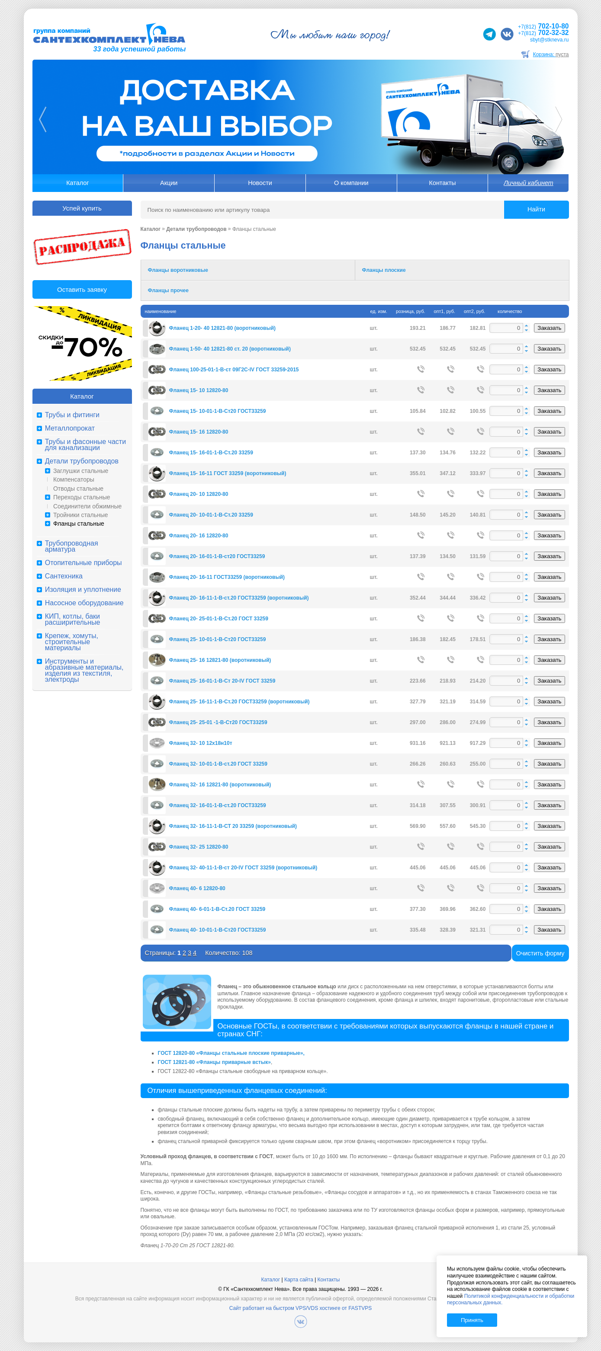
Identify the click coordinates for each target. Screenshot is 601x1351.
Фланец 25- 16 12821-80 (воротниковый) (220, 660)
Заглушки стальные (80, 471)
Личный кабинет (528, 182)
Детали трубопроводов (82, 461)
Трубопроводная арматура (71, 546)
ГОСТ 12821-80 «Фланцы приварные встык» (214, 1062)
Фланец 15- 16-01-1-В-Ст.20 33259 (211, 453)
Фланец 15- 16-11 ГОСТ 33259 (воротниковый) (227, 473)
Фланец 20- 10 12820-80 (198, 494)
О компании (351, 182)
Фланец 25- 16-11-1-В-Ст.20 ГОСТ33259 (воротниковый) (239, 702)
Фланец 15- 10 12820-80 (198, 390)
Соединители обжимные (87, 506)
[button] (526, 325)
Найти (536, 209)
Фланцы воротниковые (178, 270)
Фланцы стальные (78, 524)
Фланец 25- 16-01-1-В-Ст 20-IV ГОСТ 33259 (222, 681)
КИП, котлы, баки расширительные (72, 619)
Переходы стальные (81, 497)
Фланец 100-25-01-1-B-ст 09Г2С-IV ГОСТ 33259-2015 (234, 370)
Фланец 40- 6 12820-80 (197, 888)
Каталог (77, 182)
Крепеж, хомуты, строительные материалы (71, 642)
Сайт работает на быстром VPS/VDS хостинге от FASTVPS (300, 1308)
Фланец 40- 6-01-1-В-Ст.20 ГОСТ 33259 (217, 909)
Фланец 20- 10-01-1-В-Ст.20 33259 (211, 515)
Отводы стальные (78, 488)
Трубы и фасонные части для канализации (85, 445)
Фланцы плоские (384, 270)
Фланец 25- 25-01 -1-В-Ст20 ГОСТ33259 (218, 722)
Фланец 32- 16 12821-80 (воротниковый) (220, 785)
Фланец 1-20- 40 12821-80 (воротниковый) (222, 328)
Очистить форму (540, 953)
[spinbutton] (509, 328)
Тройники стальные (80, 515)
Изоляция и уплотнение (83, 590)
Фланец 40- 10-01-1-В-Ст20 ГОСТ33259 (217, 930)
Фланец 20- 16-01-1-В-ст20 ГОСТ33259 (217, 556)
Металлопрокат (70, 428)
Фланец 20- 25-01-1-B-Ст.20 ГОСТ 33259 (218, 619)
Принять (472, 1320)
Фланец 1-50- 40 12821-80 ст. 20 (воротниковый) (230, 349)
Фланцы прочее (168, 290)
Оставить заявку (82, 289)
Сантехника (64, 576)
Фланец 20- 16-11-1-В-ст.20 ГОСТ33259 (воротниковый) (239, 598)
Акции (168, 182)
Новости (260, 182)
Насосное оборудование (84, 603)
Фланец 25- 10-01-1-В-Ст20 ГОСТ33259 (217, 639)
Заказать (549, 328)
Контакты (442, 182)
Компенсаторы (73, 479)
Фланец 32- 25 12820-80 (198, 847)
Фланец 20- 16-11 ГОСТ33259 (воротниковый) (227, 577)
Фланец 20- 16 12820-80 (198, 536)
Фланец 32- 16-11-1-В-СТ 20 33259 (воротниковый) (233, 826)
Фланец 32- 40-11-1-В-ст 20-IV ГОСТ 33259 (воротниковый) (243, 868)
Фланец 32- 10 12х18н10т (200, 743)
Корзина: (551, 54)
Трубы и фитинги (72, 415)
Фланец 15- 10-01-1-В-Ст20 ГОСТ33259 (217, 411)
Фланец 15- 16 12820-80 (198, 432)
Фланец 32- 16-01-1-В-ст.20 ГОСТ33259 (217, 805)
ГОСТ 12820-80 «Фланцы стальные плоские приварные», (231, 1053)
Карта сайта (298, 1280)
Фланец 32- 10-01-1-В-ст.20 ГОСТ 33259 (218, 764)
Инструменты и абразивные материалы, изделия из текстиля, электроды (84, 670)
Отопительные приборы (83, 563)
